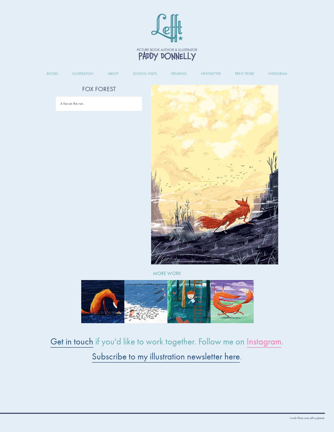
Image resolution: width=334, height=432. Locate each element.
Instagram (264, 341)
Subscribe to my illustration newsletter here (166, 356)
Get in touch (71, 341)
